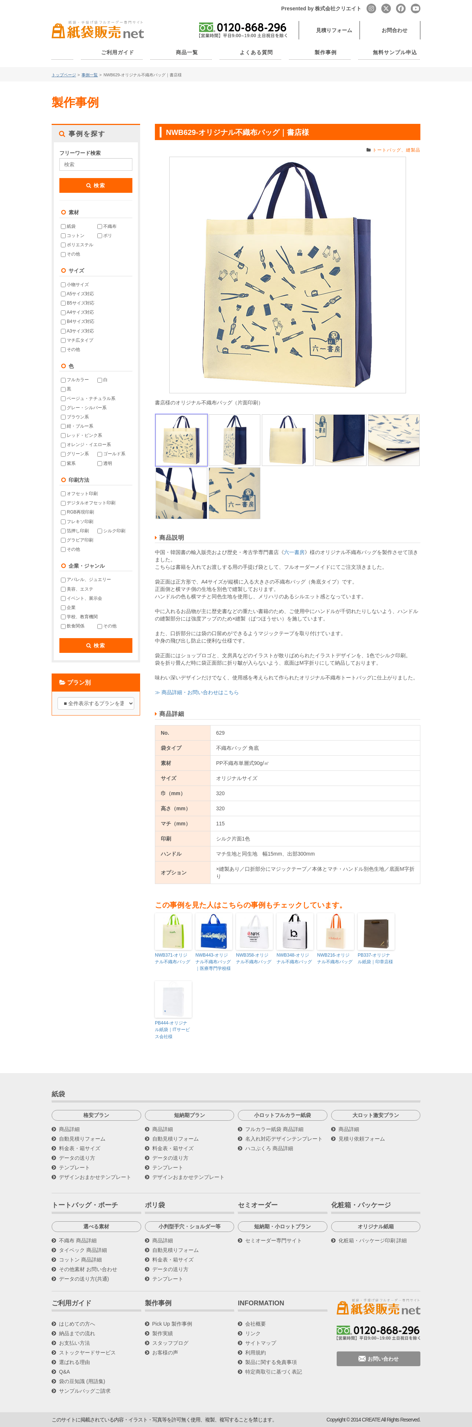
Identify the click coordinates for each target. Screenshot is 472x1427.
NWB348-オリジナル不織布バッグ (295, 958)
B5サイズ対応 (77, 303)
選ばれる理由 (74, 1362)
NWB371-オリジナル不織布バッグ (173, 958)
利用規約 (255, 1352)
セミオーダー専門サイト (273, 1240)
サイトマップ (260, 1343)
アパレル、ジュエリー (86, 579)
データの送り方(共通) (84, 1278)
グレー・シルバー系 (84, 407)
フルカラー (75, 379)
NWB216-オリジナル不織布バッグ (335, 958)
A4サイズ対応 (77, 312)
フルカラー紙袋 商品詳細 (274, 1129)
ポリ (104, 235)
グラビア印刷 (77, 540)
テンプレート (74, 1167)
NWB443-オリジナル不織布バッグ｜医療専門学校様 (213, 962)
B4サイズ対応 (77, 321)
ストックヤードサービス (87, 1352)
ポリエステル (77, 244)
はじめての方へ (77, 1324)
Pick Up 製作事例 (172, 1324)
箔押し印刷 (75, 530)
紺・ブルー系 (77, 426)
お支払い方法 (74, 1343)
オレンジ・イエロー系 (86, 444)
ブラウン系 (75, 417)
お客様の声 (165, 1352)
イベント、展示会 (81, 598)
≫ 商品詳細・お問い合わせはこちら (197, 692)
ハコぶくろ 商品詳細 (269, 1148)
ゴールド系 (111, 453)
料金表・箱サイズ (79, 1148)
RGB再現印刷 (77, 512)
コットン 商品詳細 (80, 1259)
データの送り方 (77, 1157)
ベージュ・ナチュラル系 (88, 398)
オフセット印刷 (79, 493)
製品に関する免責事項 (271, 1362)
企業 (68, 607)
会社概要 (255, 1324)
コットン (72, 235)
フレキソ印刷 (77, 521)
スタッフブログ (170, 1343)
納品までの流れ (77, 1333)
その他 (70, 254)
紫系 (68, 463)
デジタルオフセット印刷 (88, 502)
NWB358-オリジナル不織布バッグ (254, 958)
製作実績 (162, 1333)
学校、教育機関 (79, 616)
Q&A (64, 1372)
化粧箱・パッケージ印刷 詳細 (373, 1240)
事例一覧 (89, 75)
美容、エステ (77, 588)
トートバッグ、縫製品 (396, 150)
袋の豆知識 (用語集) (82, 1381)
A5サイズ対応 (77, 293)
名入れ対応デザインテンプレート (284, 1138)
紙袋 (68, 226)
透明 (104, 463)
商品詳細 (69, 1129)
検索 (96, 185)
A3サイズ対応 (77, 330)
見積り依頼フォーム (362, 1138)
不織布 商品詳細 (78, 1240)
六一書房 (294, 552)
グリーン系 (75, 453)
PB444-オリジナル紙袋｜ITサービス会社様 (172, 1029)
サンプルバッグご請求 (85, 1391)
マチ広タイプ (77, 339)
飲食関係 (72, 626)
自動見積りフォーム (82, 1138)
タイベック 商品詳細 (83, 1250)
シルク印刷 (111, 530)
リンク (253, 1333)
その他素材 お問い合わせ (88, 1269)
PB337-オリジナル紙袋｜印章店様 (375, 958)
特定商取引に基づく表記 (273, 1372)
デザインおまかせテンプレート (95, 1177)
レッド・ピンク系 (81, 435)
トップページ (64, 75)
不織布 (107, 226)
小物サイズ (75, 284)
